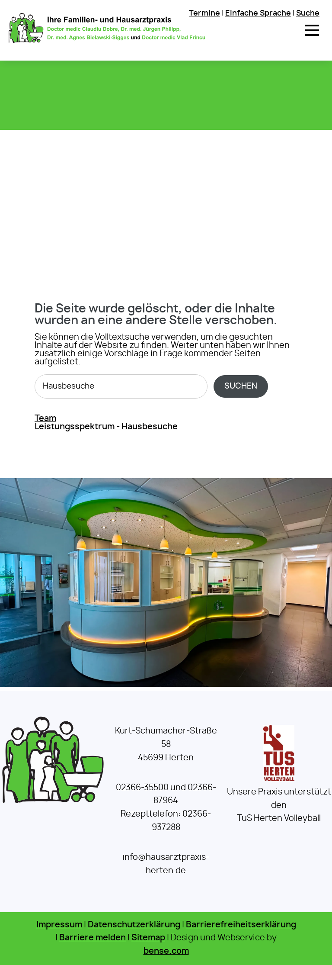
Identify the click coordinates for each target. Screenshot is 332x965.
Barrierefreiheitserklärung (241, 925)
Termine (204, 13)
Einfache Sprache (258, 13)
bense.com (166, 951)
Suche (307, 13)
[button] (312, 30)
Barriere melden (92, 938)
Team (45, 419)
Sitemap (148, 938)
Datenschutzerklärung (134, 925)
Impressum (59, 925)
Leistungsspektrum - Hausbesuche (106, 427)
